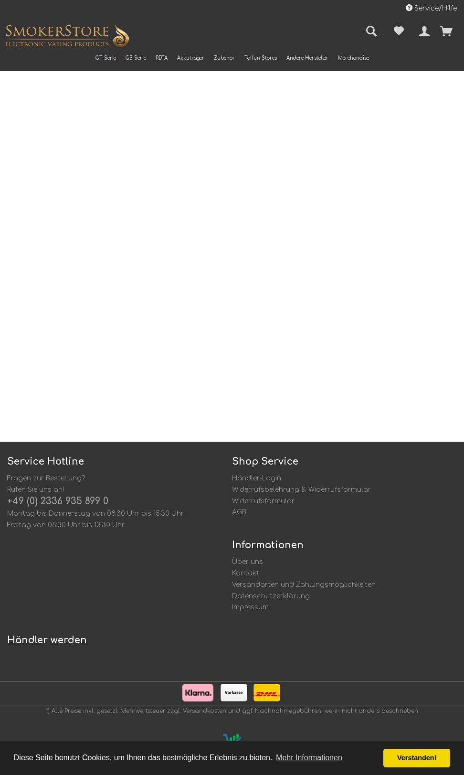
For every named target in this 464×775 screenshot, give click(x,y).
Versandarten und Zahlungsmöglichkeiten (304, 584)
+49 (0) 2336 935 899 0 (57, 501)
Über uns (247, 561)
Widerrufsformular (263, 501)
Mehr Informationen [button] (309, 758)
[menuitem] (105, 58)
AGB (239, 512)
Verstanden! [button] (416, 758)
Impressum (250, 607)
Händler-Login (256, 478)
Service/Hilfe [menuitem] (431, 8)
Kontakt (245, 573)
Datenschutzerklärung (271, 596)
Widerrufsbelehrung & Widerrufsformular (301, 489)
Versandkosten (204, 711)
